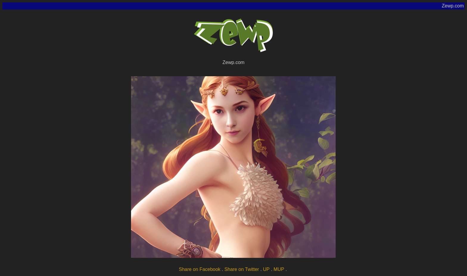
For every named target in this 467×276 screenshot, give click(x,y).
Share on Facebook (199, 269)
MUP (279, 269)
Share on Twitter (241, 269)
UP (266, 269)
